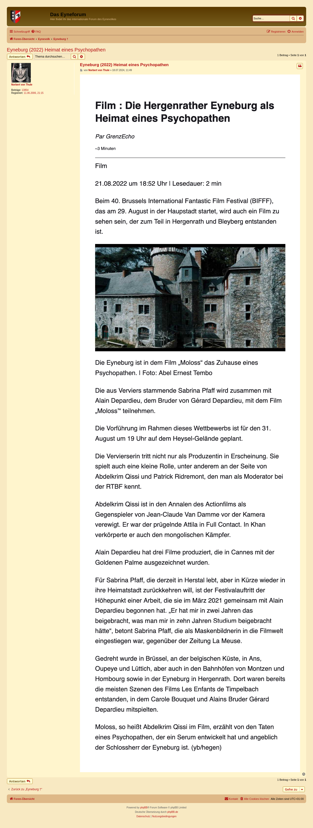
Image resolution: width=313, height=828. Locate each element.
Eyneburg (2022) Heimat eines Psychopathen (56, 49)
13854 (25, 90)
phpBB (143, 807)
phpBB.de (172, 812)
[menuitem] (36, 32)
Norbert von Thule (21, 84)
